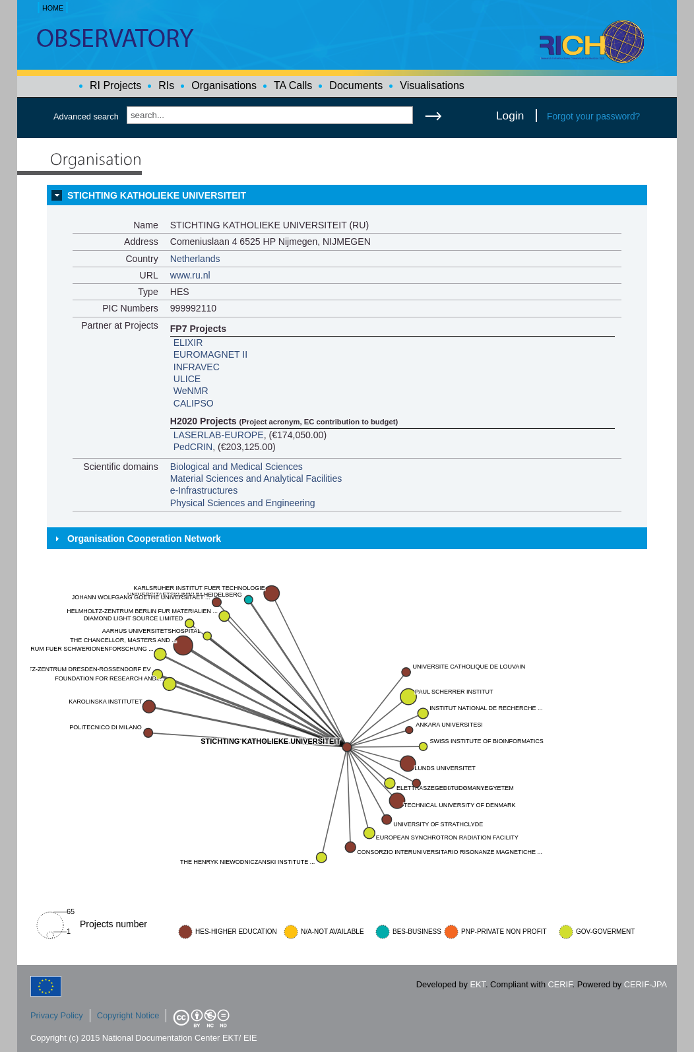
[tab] (347, 195)
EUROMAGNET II (210, 354)
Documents (356, 85)
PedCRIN (193, 447)
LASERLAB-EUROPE (219, 435)
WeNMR (191, 390)
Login (510, 115)
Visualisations (432, 85)
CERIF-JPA (645, 984)
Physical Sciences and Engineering (242, 503)
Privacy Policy (56, 1015)
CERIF (560, 984)
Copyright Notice (128, 1015)
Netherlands (195, 258)
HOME (52, 8)
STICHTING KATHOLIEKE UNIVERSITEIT (156, 195)
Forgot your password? (593, 116)
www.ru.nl (190, 275)
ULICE (187, 379)
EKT (478, 984)
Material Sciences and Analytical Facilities (256, 478)
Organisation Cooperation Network (144, 538)
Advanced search (86, 116)
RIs (166, 85)
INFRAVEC (197, 367)
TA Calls (293, 85)
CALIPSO (194, 403)
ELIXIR (188, 342)
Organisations (224, 85)
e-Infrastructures (204, 490)
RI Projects (115, 85)
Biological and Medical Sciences (236, 466)
